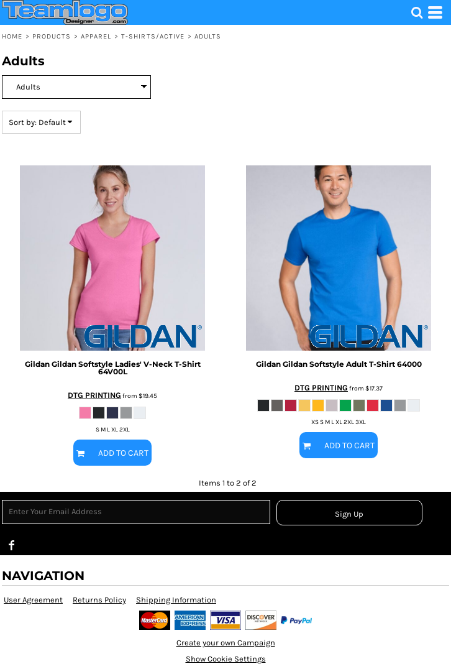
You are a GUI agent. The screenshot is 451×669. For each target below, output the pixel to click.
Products (51, 36)
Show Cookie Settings (226, 658)
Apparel (96, 36)
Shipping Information (176, 599)
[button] (417, 12)
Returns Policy (99, 599)
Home (12, 36)
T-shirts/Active (153, 36)
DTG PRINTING (94, 395)
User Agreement (33, 599)
